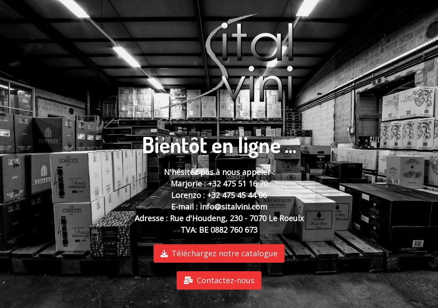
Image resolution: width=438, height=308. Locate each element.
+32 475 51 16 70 (238, 183)
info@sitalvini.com (233, 206)
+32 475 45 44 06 (237, 195)
